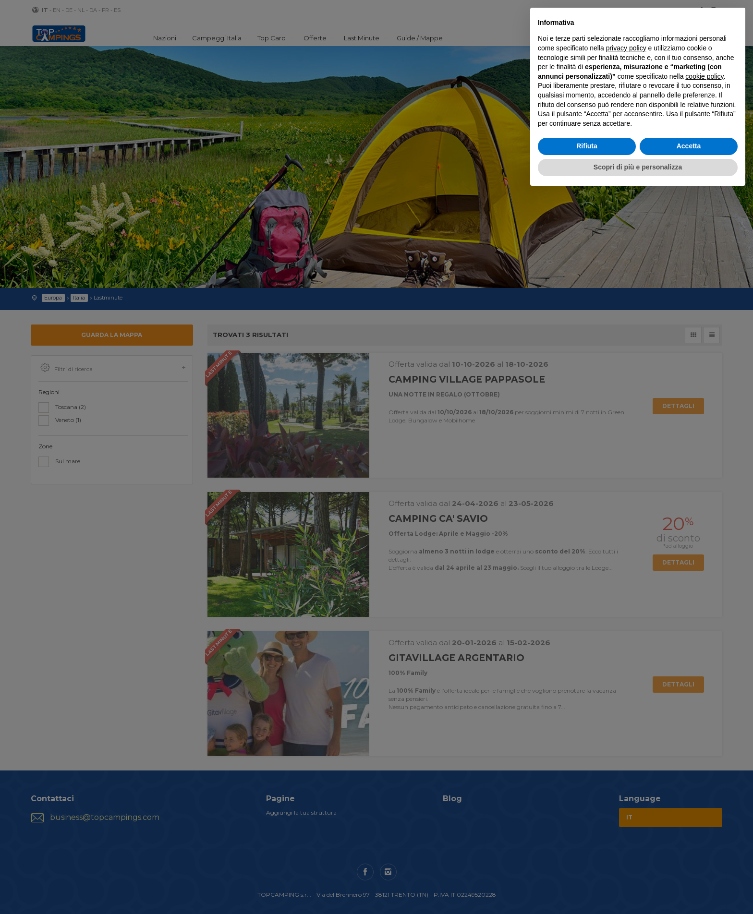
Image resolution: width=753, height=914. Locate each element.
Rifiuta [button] (586, 146)
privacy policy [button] (626, 48)
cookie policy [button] (704, 76)
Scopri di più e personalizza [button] (638, 167)
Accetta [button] (689, 146)
